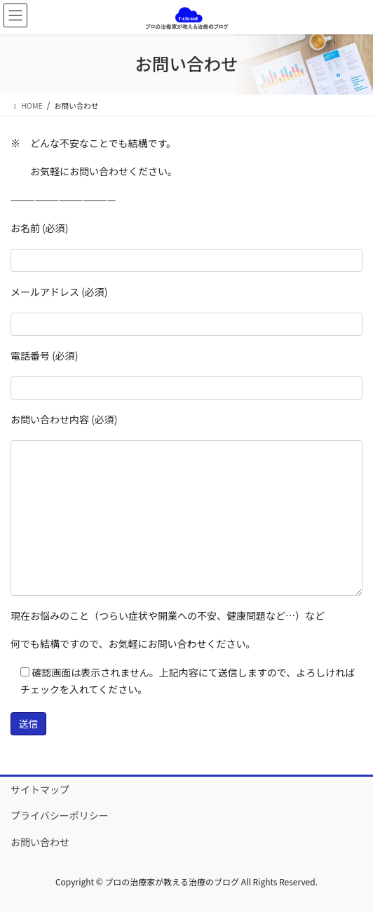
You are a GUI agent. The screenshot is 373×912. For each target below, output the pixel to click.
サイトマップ (40, 789)
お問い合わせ (40, 842)
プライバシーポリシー (60, 815)
